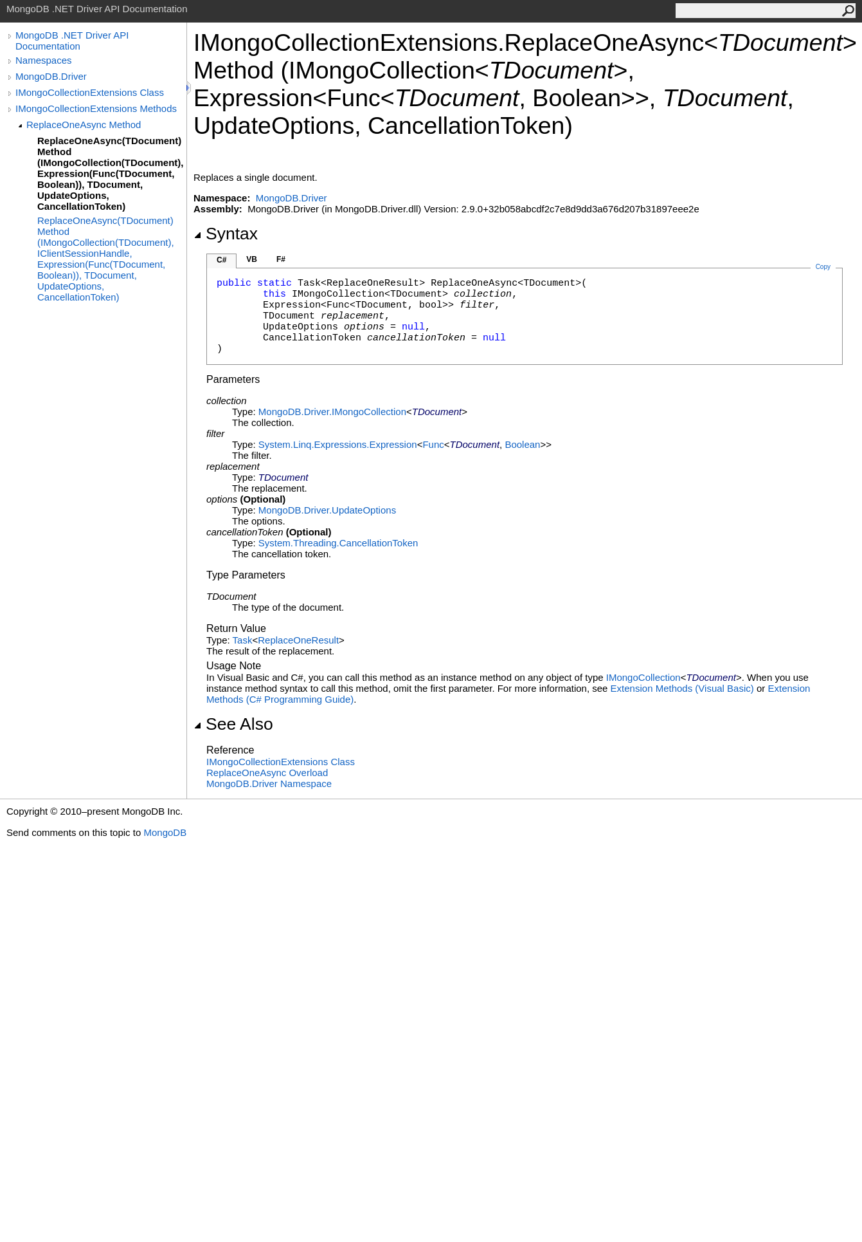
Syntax (225, 233)
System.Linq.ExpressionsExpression (337, 444)
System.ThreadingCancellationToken (338, 542)
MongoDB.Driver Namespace (269, 783)
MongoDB (164, 832)
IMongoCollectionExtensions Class (89, 92)
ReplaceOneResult (298, 640)
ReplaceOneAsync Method (83, 124)
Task (243, 640)
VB (251, 259)
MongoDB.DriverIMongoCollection (332, 411)
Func (433, 444)
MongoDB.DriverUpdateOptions (327, 510)
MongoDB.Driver (51, 76)
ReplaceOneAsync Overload (267, 772)
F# (280, 259)
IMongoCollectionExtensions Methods (96, 108)
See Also (233, 724)
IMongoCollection (643, 677)
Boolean (522, 444)
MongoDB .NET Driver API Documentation (72, 40)
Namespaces (43, 60)
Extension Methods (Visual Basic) (682, 688)
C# (221, 259)
